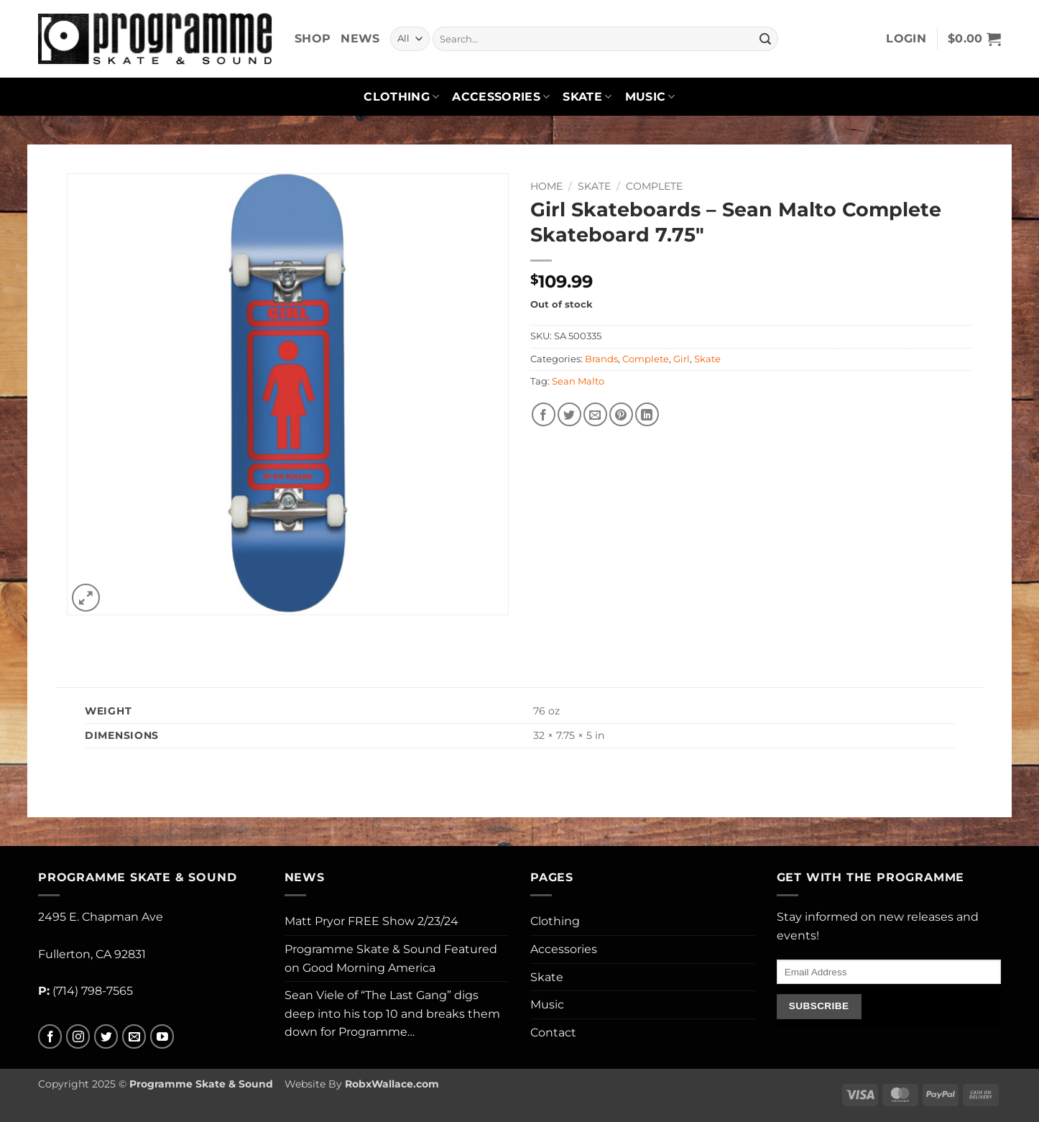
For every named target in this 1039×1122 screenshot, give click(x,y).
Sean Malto (578, 381)
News (360, 38)
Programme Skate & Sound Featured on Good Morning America (391, 958)
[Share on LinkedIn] (647, 414)
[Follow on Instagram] (78, 1036)
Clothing (401, 97)
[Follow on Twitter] (106, 1036)
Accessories (501, 97)
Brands (601, 359)
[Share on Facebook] (543, 414)
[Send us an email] (134, 1036)
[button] (906, 39)
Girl (681, 359)
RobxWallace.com (392, 1083)
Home (546, 186)
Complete (654, 186)
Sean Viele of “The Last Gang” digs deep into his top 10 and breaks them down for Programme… (392, 1013)
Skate (587, 97)
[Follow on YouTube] (162, 1036)
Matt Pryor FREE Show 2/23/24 (371, 921)
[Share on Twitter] (569, 414)
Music (650, 97)
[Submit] (765, 39)
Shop (313, 38)
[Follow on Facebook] (50, 1036)
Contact (553, 1032)
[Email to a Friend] (595, 414)
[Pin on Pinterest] (621, 414)
